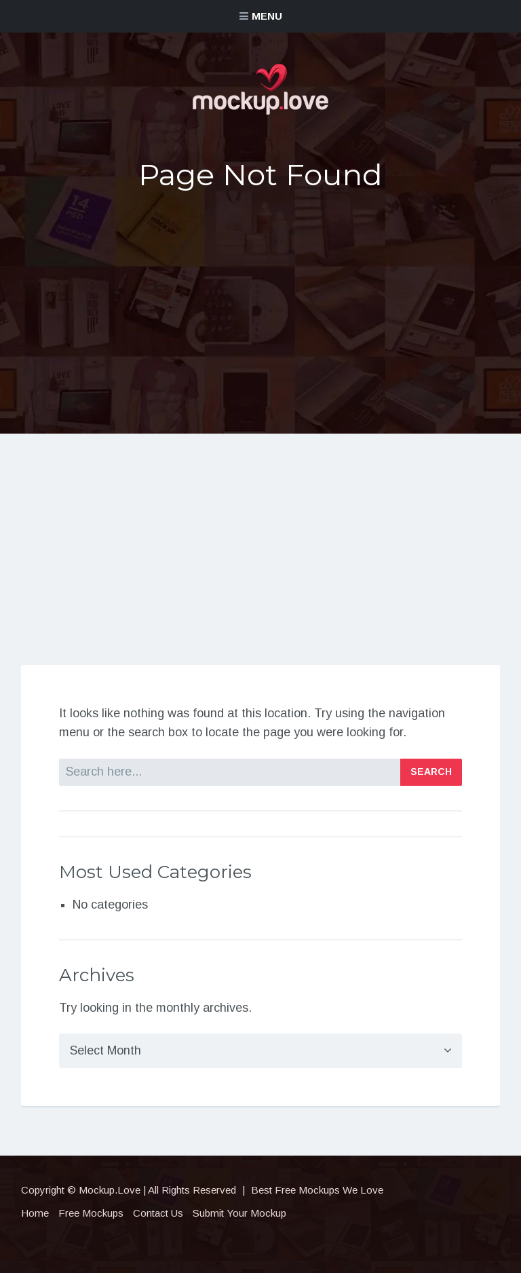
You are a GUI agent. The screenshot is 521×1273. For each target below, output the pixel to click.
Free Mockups (90, 1213)
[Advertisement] (260, 307)
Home (35, 1213)
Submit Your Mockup (239, 1213)
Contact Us (158, 1213)
